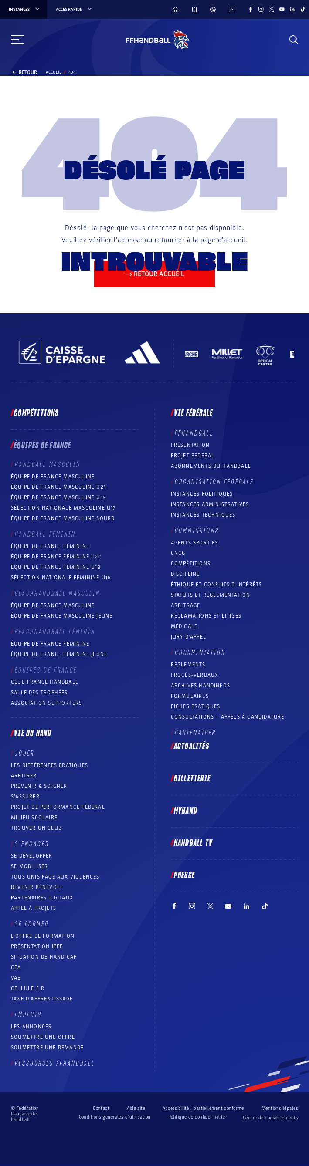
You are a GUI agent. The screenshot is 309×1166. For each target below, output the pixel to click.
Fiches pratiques (196, 706)
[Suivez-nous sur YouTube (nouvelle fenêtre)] (282, 9)
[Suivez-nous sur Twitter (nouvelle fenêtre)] (271, 9)
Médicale (184, 626)
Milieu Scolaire (34, 818)
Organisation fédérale (214, 482)
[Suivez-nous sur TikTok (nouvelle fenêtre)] (303, 9)
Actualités (191, 746)
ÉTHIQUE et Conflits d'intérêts (216, 584)
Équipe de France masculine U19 (58, 497)
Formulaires (190, 696)
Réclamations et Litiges (206, 616)
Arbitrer (24, 776)
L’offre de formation (43, 936)
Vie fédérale (193, 413)
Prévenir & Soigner (39, 786)
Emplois (28, 1014)
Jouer (24, 753)
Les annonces (31, 1027)
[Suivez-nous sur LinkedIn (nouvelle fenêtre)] (292, 9)
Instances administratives (210, 504)
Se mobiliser (29, 866)
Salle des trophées (39, 692)
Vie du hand (32, 733)
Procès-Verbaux (195, 675)
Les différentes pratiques (49, 765)
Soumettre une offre (43, 1037)
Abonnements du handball (211, 466)
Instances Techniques (203, 515)
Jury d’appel (188, 637)
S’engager (32, 844)
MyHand (185, 811)
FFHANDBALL (194, 433)
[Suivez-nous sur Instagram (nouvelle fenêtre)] (261, 9)
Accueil (53, 72)
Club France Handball (44, 682)
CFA (16, 967)
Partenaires (195, 733)
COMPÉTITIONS (191, 564)
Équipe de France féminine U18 (56, 567)
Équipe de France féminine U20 (56, 557)
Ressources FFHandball (55, 1063)
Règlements (188, 665)
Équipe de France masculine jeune (61, 616)
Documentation (200, 652)
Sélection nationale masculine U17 (63, 508)
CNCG (178, 553)
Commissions (197, 530)
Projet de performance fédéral (58, 807)
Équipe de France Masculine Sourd (63, 518)
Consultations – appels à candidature (228, 717)
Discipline (185, 574)
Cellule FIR (27, 988)
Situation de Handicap (44, 957)
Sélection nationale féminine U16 (61, 578)
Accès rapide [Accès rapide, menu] (74, 10)
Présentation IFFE (37, 946)
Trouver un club (36, 828)
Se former (32, 924)
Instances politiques (202, 494)
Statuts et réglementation (211, 595)
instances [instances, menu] (25, 10)
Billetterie (192, 778)
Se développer (32, 856)
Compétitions (36, 413)
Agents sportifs (194, 543)
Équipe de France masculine (53, 476)
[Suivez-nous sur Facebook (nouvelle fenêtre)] (250, 9)
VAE (16, 978)
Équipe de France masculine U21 (58, 487)
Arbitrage (185, 605)
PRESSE (184, 875)
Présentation (190, 445)
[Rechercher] (293, 39)
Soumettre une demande (47, 1047)
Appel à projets (33, 908)
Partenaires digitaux (42, 898)
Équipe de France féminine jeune (59, 654)
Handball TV (193, 843)
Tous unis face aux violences (55, 877)
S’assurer (25, 797)
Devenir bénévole (37, 887)
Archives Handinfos (201, 686)
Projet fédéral (193, 456)
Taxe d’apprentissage (42, 999)
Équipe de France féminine (50, 546)
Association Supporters (46, 703)
